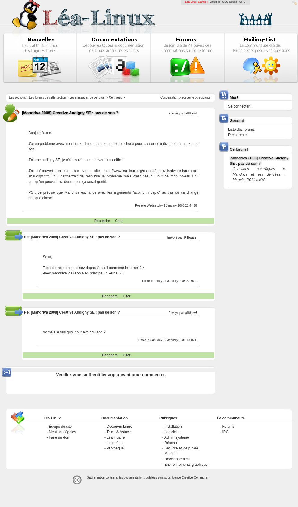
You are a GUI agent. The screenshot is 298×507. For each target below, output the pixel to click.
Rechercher (237, 135)
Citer (119, 221)
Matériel (170, 454)
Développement (177, 459)
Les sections (17, 97)
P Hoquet (190, 237)
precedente (186, 97)
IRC (225, 432)
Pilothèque (115, 448)
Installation (173, 426)
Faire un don (59, 437)
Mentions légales (62, 432)
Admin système (176, 437)
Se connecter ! (239, 106)
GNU (242, 1)
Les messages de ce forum (88, 97)
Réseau (170, 443)
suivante (204, 97)
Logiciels (171, 432)
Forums (228, 426)
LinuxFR (215, 1)
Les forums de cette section (47, 97)
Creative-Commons (195, 477)
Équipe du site (60, 426)
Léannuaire (116, 437)
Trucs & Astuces (119, 432)
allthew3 (191, 113)
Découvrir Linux (119, 426)
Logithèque (115, 443)
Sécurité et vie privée (181, 448)
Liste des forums (241, 129)
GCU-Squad (229, 1)
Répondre (102, 221)
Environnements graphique (185, 464)
